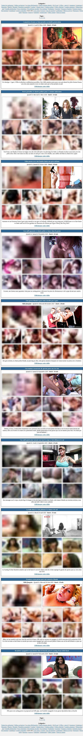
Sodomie (36, 12)
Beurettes (4, 7)
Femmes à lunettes (66, 9)
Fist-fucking (4, 11)
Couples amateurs (70, 7)
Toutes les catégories (7, 5)
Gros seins (37, 11)
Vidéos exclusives (19, 5)
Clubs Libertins (59, 7)
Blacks (10, 7)
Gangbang (12, 11)
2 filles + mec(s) (63, 5)
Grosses (43, 11)
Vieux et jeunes (60, 12)
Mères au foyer (67, 11)
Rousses (25, 12)
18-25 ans (55, 5)
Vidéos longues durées (45, 5)
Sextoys (30, 12)
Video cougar (51, 12)
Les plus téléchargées (32, 5)
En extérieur (43, 9)
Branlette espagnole (24, 7)
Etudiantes (51, 9)
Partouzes (76, 11)
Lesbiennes (59, 11)
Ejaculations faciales (33, 9)
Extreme (57, 9)
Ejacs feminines (21, 9)
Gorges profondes (21, 11)
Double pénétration (10, 9)
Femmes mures (77, 9)
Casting (33, 7)
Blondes (15, 7)
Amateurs (72, 5)
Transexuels (43, 12)
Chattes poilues (49, 7)
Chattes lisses (40, 7)
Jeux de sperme (50, 11)
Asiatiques (79, 5)
